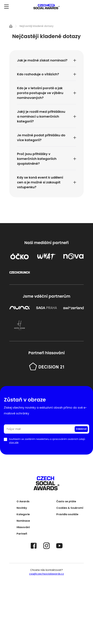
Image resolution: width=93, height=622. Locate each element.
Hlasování (23, 527)
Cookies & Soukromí (69, 508)
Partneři (22, 534)
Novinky (22, 508)
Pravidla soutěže (67, 514)
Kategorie (23, 514)
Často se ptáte (66, 501)
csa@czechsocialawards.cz (46, 574)
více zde (14, 442)
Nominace (23, 521)
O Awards (23, 501)
